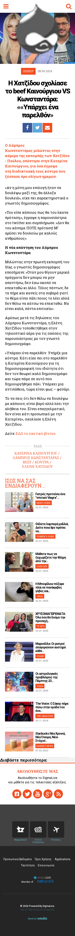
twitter (27, 793)
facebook (16, 793)
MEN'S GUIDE (44, 502)
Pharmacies (20, 829)
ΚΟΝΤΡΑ (42, 462)
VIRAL (40, 596)
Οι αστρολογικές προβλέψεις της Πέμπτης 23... (46, 677)
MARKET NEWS (45, 745)
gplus (48, 793)
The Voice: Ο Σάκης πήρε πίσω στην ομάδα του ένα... (51, 707)
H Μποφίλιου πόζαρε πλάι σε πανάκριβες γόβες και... (49, 587)
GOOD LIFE (42, 566)
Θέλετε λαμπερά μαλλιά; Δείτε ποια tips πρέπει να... (51, 527)
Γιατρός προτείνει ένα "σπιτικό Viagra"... (50, 496)
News (38, 829)
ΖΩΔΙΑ (40, 686)
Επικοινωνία (46, 865)
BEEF (27, 462)
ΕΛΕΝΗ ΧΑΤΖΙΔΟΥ (37, 467)
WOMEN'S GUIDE (45, 536)
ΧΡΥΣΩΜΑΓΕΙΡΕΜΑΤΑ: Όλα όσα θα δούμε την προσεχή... (50, 617)
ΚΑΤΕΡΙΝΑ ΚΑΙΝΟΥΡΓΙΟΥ (35, 453)
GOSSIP (40, 656)
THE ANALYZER (45, 715)
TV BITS (41, 626)
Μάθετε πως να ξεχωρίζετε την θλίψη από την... (50, 557)
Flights (56, 829)
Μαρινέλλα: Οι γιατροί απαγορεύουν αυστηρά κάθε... (50, 647)
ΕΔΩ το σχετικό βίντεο (36, 433)
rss (58, 793)
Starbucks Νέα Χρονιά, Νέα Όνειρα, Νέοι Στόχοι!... (50, 737)
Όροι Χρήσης (43, 859)
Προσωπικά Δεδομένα (17, 859)
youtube (37, 793)
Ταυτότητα (28, 865)
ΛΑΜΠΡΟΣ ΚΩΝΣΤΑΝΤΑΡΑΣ (36, 458)
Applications (62, 859)
